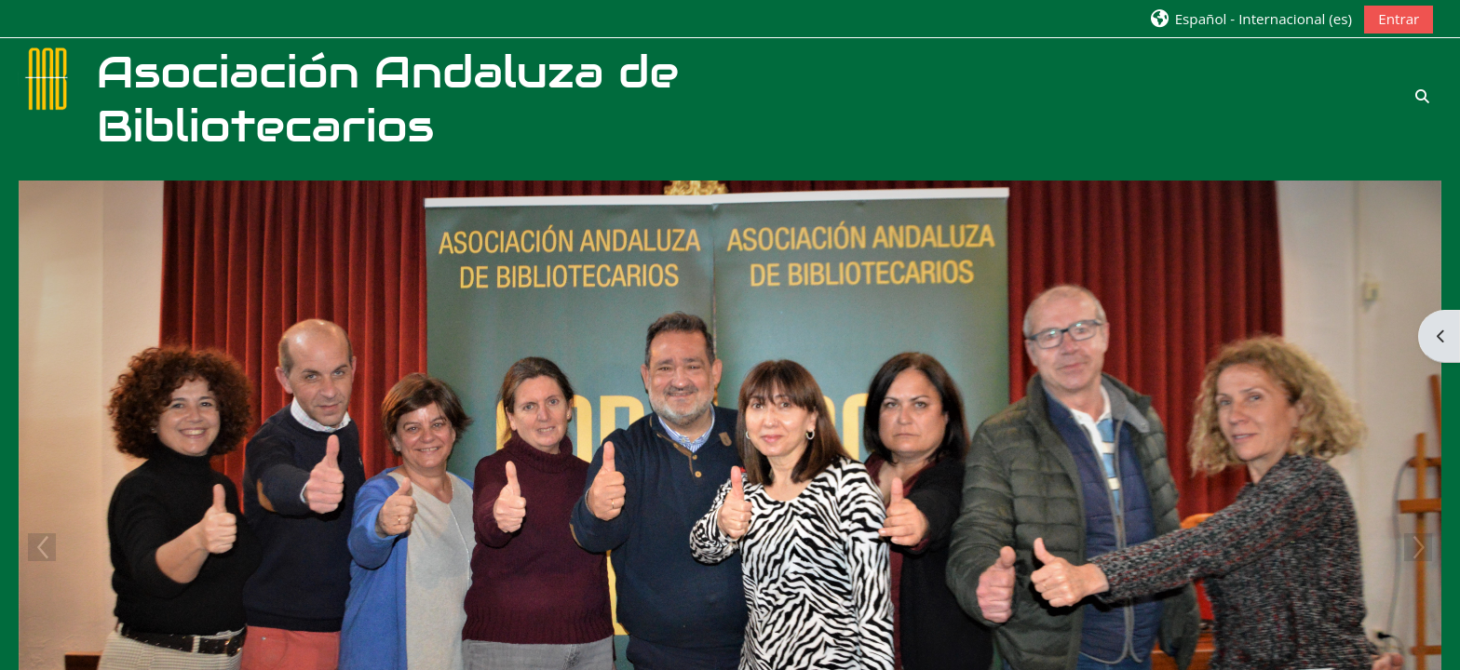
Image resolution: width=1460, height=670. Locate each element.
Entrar (1398, 18)
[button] (1251, 18)
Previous (42, 547)
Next (1418, 547)
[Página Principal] (48, 77)
